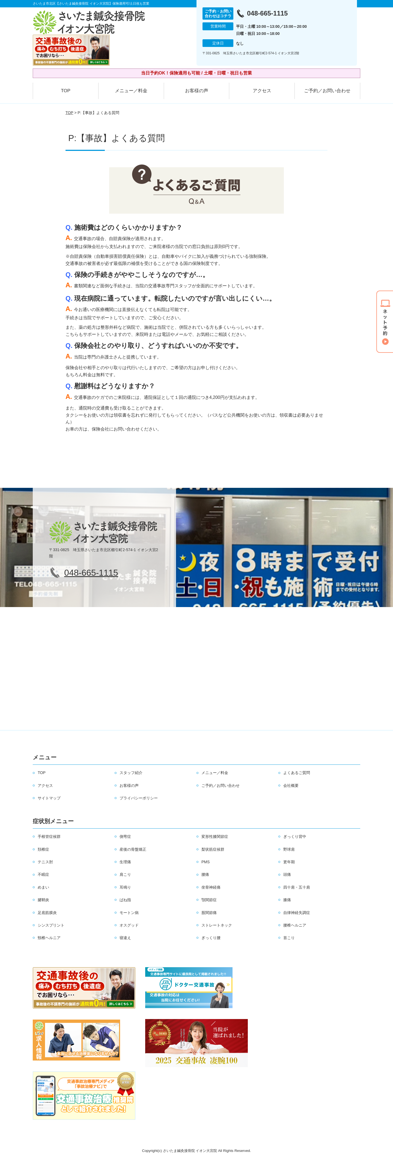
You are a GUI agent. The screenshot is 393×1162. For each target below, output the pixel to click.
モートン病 (129, 912)
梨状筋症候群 (212, 849)
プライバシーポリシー (139, 798)
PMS (205, 862)
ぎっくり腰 (211, 938)
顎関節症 (209, 900)
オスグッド (129, 925)
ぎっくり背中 (294, 836)
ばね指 (125, 900)
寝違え (125, 938)
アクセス (262, 90)
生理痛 (125, 862)
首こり (289, 938)
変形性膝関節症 (214, 836)
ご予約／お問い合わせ (327, 90)
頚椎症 (43, 849)
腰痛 (205, 874)
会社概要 (291, 785)
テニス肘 (45, 862)
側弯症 (125, 836)
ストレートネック (216, 925)
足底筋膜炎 (47, 912)
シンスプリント (51, 925)
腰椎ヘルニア (294, 925)
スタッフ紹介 (131, 772)
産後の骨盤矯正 (133, 849)
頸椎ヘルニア (49, 938)
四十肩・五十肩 (296, 887)
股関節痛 (209, 912)
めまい (43, 887)
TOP (65, 90)
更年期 (289, 862)
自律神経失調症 (296, 912)
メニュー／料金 (131, 90)
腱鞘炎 (43, 900)
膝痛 (287, 900)
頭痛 (287, 874)
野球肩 (289, 849)
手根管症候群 (49, 836)
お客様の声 (196, 90)
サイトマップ (49, 798)
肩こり (125, 874)
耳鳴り (125, 887)
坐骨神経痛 (211, 887)
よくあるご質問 (296, 772)
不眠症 (43, 874)
